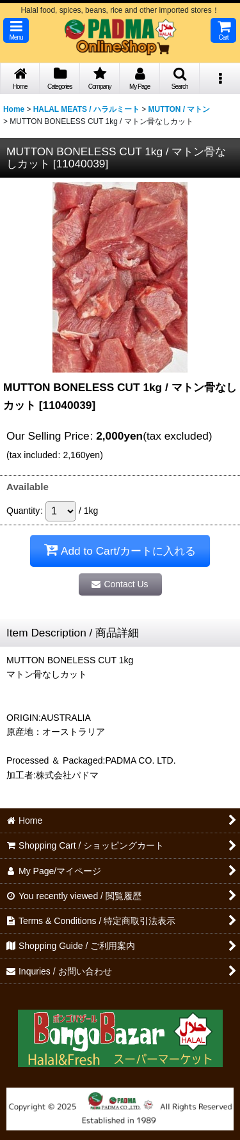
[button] (16, 30)
